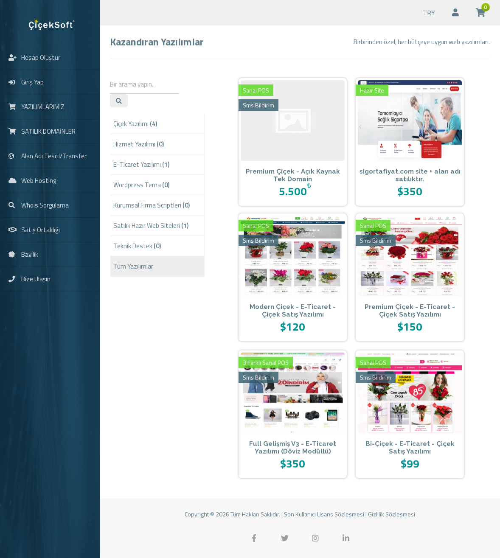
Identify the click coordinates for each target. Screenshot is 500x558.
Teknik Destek (137, 246)
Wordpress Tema (141, 185)
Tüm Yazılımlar (133, 266)
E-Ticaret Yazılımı (141, 164)
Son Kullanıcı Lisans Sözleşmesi (324, 514)
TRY (429, 13)
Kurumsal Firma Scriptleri (151, 205)
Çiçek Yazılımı (135, 124)
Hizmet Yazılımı (138, 144)
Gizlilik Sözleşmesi (391, 514)
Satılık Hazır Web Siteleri (150, 225)
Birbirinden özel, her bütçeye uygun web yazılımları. (422, 42)
